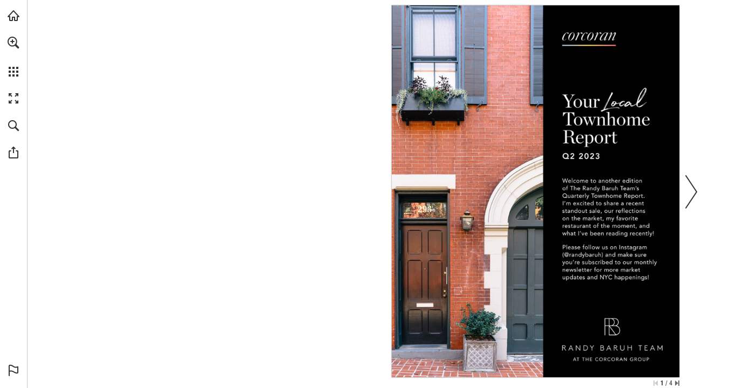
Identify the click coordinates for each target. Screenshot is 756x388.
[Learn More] (583, 255)
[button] (13, 42)
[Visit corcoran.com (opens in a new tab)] (13, 15)
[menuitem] (13, 56)
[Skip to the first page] (655, 383)
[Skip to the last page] (677, 383)
